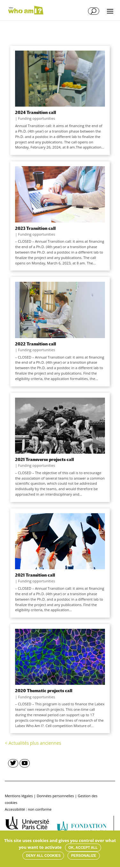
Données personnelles (55, 795)
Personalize (83, 855)
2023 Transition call (35, 228)
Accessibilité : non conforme (28, 809)
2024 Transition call (35, 112)
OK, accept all (83, 847)
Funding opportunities (36, 118)
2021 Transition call (35, 575)
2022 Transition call (35, 343)
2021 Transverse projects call (44, 459)
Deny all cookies (43, 855)
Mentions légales (19, 795)
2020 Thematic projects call (43, 690)
